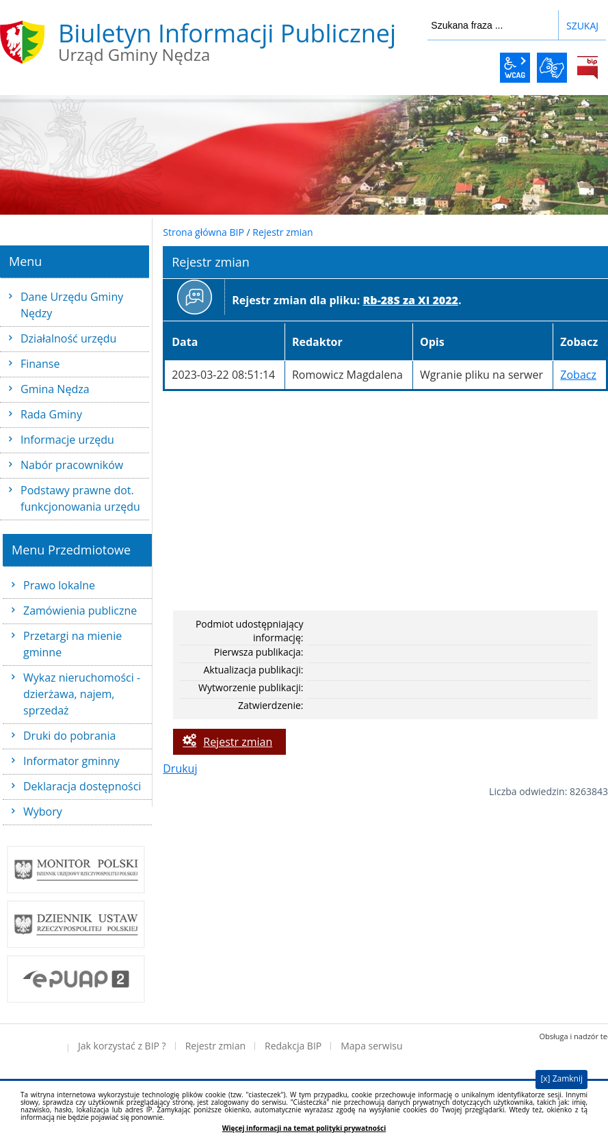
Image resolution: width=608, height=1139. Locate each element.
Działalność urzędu (68, 338)
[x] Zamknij (561, 1078)
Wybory (42, 811)
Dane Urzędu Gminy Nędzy (72, 305)
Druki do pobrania (69, 735)
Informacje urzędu (67, 439)
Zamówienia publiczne (80, 610)
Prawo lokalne (59, 585)
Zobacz (578, 374)
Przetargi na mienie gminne (72, 644)
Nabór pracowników (72, 464)
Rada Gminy (51, 414)
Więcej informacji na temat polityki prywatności (304, 1128)
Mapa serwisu (371, 1045)
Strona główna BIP (203, 232)
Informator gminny (71, 760)
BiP (587, 68)
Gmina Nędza (55, 389)
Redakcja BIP (293, 1045)
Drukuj (180, 768)
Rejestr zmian (282, 232)
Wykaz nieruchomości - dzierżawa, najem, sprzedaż (81, 694)
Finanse (40, 363)
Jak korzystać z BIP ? (122, 1045)
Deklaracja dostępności (82, 786)
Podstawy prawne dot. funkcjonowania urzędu (80, 498)
